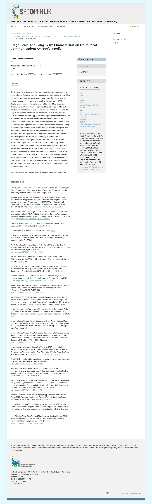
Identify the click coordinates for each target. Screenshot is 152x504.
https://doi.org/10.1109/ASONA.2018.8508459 (45, 207)
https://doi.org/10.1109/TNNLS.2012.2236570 (28, 423)
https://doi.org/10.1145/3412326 (23, 342)
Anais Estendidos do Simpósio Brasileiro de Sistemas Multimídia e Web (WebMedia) (64, 21)
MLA (81, 112)
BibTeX (82, 100)
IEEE (81, 110)
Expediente (62, 26)
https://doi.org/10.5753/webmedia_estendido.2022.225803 (38, 74)
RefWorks (83, 119)
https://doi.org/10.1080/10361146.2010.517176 (28, 252)
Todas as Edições (25, 26)
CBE (81, 103)
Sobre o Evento (45, 26)
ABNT (81, 93)
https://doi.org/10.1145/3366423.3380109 (26, 390)
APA (81, 98)
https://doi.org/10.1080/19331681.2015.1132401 (34, 281)
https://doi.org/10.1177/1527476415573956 (27, 364)
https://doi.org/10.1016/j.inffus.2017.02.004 (27, 292)
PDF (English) (86, 59)
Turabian (82, 122)
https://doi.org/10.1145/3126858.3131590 (45, 354)
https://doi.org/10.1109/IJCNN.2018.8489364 (33, 219)
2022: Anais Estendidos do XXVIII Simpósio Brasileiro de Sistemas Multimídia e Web (46, 36)
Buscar (135, 26)
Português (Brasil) (119, 39)
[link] (47, 226)
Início (13, 34)
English (115, 43)
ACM (81, 95)
